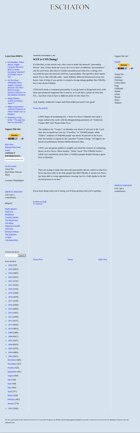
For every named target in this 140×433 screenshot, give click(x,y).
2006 (10, 344)
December (12, 360)
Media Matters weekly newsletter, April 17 (15, 100)
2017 (10, 301)
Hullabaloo (9, 214)
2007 (10, 340)
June (10, 384)
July (9, 380)
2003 (10, 356)
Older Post (102, 259)
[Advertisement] (70, 32)
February (11, 399)
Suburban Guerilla (12, 226)
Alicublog (9, 223)
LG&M (8, 237)
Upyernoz (9, 229)
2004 (10, 352)
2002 (10, 408)
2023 (10, 277)
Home (70, 259)
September (12, 372)
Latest (7, 150)
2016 (10, 305)
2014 (10, 313)
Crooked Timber (11, 217)
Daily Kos (9, 212)
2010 (10, 329)
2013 (10, 317)
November (12, 364)
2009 (10, 332)
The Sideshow (11, 234)
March (10, 395)
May (10, 387)
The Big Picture (11, 220)
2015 (10, 309)
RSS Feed (9, 144)
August (11, 376)
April (10, 391)
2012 (10, 321)
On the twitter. (11, 166)
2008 (10, 336)
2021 (10, 285)
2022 (10, 281)
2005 (10, 348)
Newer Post (38, 259)
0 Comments (37, 204)
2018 (10, 297)
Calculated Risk (11, 240)
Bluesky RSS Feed (12, 147)
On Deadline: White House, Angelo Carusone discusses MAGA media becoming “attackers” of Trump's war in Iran (16, 69)
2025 (10, 269)
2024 (10, 273)
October (11, 368)
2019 (10, 293)
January (11, 403)
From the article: (40, 108)
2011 (10, 325)
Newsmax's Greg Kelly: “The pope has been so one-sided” (16, 119)
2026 (10, 265)
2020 (10, 289)
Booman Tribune (12, 232)
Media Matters (11, 209)
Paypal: (118, 62)
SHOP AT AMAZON (13, 192)
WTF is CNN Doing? (45, 59)
